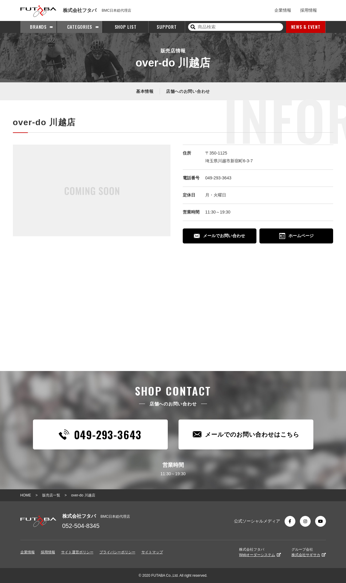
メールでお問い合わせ (219, 235)
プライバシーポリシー (117, 552)
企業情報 (282, 10)
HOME (25, 495)
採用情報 (308, 10)
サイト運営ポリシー (77, 552)
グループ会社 (308, 552)
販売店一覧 (51, 495)
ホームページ (296, 236)
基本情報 (145, 91)
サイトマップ (152, 552)
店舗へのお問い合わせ (188, 91)
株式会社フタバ (260, 552)
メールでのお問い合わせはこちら (246, 434)
